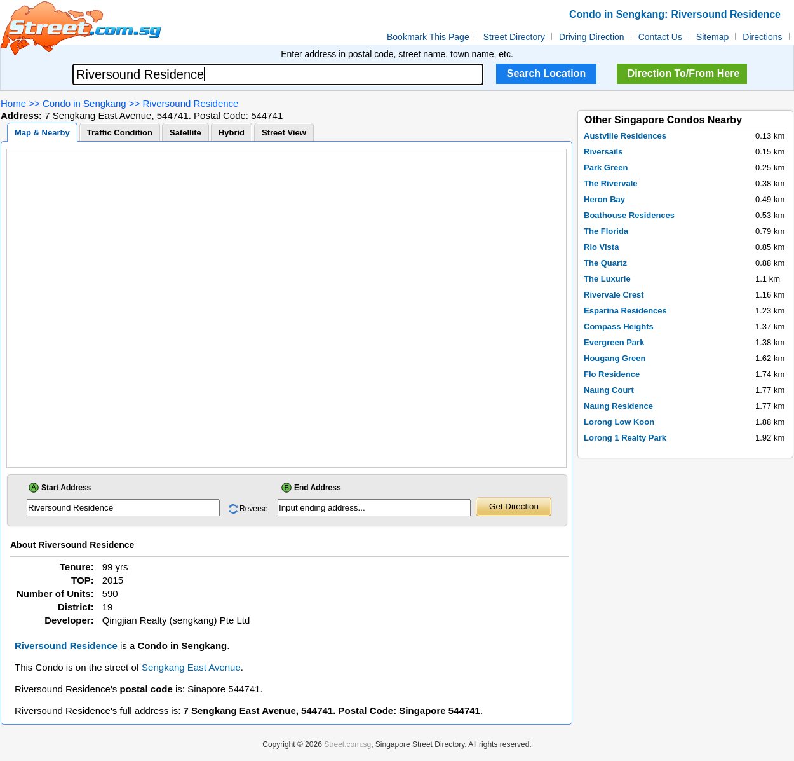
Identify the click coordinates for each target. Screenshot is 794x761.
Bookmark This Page (428, 37)
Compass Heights (619, 326)
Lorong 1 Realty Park (625, 437)
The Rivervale (611, 183)
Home (13, 103)
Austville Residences (625, 136)
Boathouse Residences (629, 215)
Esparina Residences (625, 310)
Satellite (185, 132)
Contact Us (660, 37)
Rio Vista (601, 247)
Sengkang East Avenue (191, 667)
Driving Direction (591, 37)
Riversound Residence (191, 103)
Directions (762, 37)
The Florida (606, 231)
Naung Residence (618, 406)
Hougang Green (615, 358)
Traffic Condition (119, 132)
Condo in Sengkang (84, 103)
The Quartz (605, 263)
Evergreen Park (614, 342)
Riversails (603, 151)
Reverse (253, 508)
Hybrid (232, 132)
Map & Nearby (42, 132)
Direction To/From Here (684, 73)
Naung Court (609, 390)
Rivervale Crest (614, 294)
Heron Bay (604, 199)
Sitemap (712, 37)
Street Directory (514, 37)
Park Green (606, 167)
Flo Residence (612, 374)
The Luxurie (607, 279)
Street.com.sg (347, 744)
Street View (284, 132)
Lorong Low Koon (619, 422)
